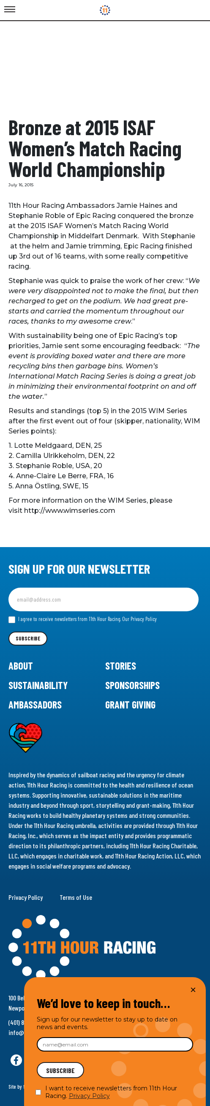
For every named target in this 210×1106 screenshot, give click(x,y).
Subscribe (28, 638)
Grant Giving (130, 704)
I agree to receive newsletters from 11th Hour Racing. (82, 619)
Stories (120, 665)
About (20, 665)
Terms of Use (76, 897)
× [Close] (193, 989)
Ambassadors (35, 704)
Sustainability (38, 685)
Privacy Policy (25, 897)
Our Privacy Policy (139, 619)
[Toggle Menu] (9, 9)
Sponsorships (132, 685)
